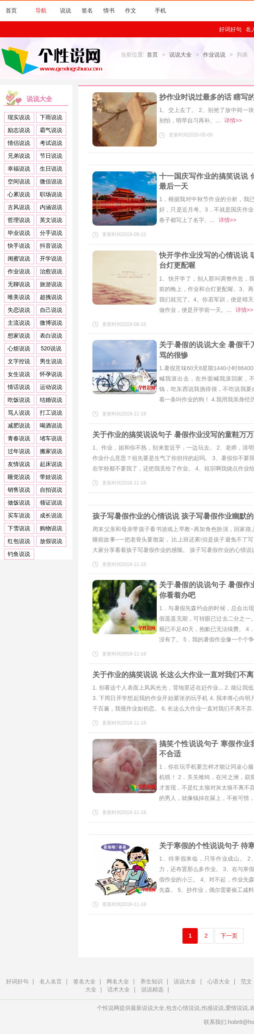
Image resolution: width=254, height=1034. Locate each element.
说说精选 (152, 989)
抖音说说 (51, 245)
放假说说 (51, 541)
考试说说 (51, 143)
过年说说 (19, 451)
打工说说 (51, 412)
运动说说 (51, 387)
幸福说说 (19, 168)
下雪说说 (19, 528)
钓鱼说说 (19, 554)
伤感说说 (212, 1008)
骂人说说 (19, 412)
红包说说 (19, 541)
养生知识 (151, 981)
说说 (65, 11)
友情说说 (19, 464)
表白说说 (51, 335)
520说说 (51, 348)
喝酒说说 (51, 425)
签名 (87, 11)
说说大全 (180, 54)
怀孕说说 (51, 374)
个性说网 (54, 60)
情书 (109, 11)
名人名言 (50, 981)
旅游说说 (51, 284)
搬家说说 (51, 451)
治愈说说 (51, 271)
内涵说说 (51, 207)
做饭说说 (19, 502)
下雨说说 (51, 117)
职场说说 (51, 194)
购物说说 (51, 528)
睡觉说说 (19, 477)
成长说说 (51, 515)
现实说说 (19, 117)
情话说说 (19, 387)
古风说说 (19, 207)
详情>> (233, 120)
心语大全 (218, 981)
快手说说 (19, 245)
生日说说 (51, 168)
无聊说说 (19, 284)
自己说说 (51, 310)
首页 (11, 11)
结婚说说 (51, 400)
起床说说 (51, 464)
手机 (156, 10)
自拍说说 (51, 489)
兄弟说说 (19, 156)
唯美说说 (19, 297)
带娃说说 (51, 477)
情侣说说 (19, 143)
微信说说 (51, 181)
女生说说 (19, 374)
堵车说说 (51, 438)
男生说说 (51, 361)
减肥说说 (19, 425)
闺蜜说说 (19, 258)
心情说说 (188, 1008)
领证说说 (51, 502)
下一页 (229, 935)
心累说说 (19, 194)
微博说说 (51, 323)
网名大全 (118, 981)
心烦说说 (19, 348)
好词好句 (230, 29)
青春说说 (19, 438)
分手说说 (51, 233)
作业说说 (214, 54)
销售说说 (19, 489)
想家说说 (19, 335)
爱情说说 (236, 1008)
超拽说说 (51, 297)
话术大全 (118, 989)
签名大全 (84, 981)
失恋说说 (19, 310)
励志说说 (19, 130)
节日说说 (51, 156)
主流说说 (19, 323)
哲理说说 (19, 220)
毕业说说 (19, 233)
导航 (37, 10)
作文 (130, 11)
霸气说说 (51, 130)
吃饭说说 (19, 400)
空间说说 (19, 181)
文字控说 (19, 361)
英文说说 (51, 220)
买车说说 (19, 515)
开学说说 (51, 258)
